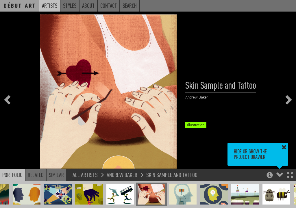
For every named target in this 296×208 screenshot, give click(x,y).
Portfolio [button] (12, 175)
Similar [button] (56, 175)
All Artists (85, 175)
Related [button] (36, 175)
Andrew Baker (122, 175)
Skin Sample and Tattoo (171, 175)
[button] (290, 175)
